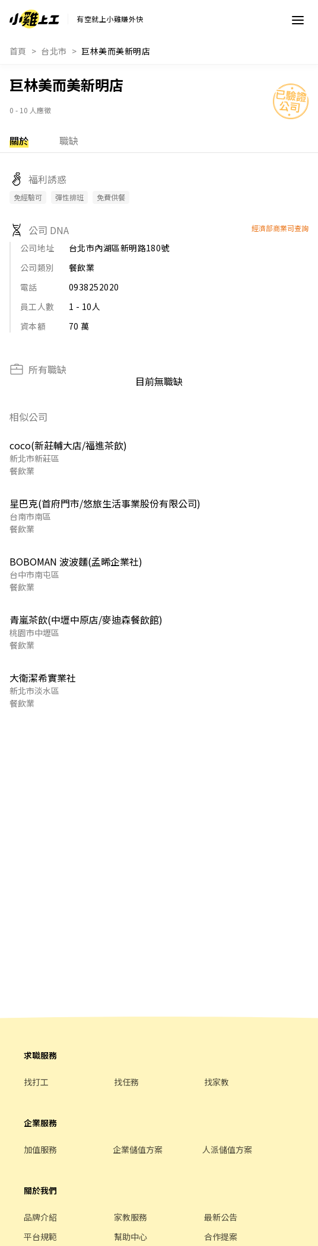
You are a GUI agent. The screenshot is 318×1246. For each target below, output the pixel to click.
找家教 (216, 1082)
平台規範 (40, 1236)
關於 (18, 140)
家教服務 (130, 1217)
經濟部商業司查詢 (280, 228)
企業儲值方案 (138, 1149)
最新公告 (220, 1217)
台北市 (53, 51)
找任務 (126, 1082)
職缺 (68, 140)
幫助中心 (130, 1236)
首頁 (18, 51)
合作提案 (220, 1236)
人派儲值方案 (227, 1149)
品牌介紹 (40, 1217)
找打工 (36, 1082)
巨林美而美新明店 (115, 51)
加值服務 (40, 1149)
